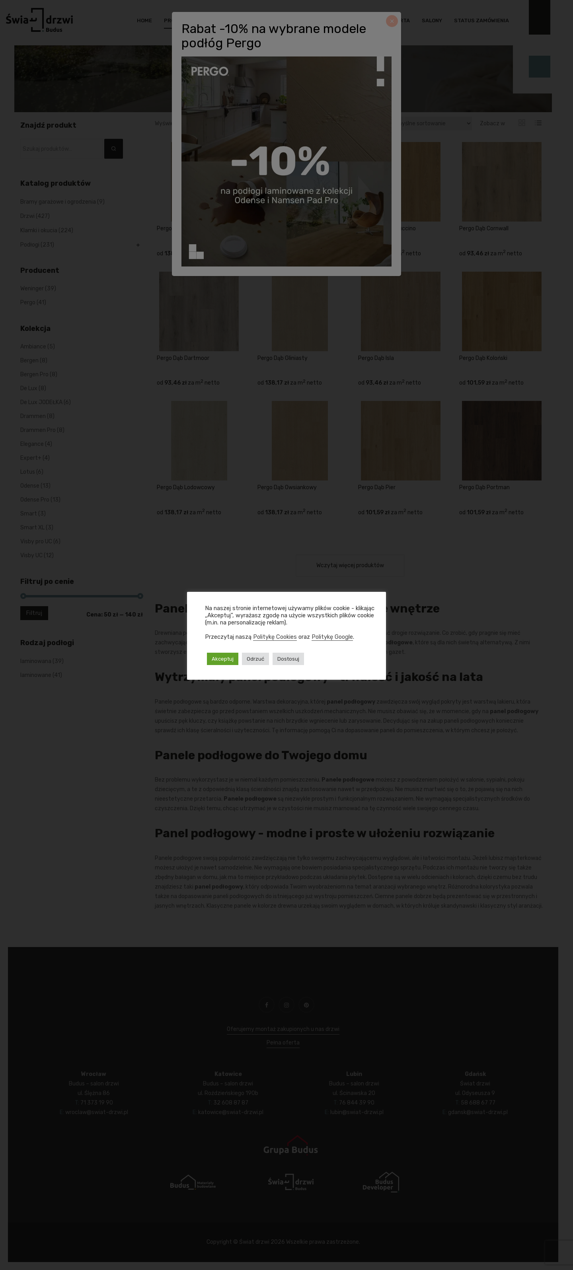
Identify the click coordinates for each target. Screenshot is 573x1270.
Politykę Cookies (275, 636)
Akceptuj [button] (223, 659)
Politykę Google (332, 636)
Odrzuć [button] (255, 659)
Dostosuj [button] (288, 659)
